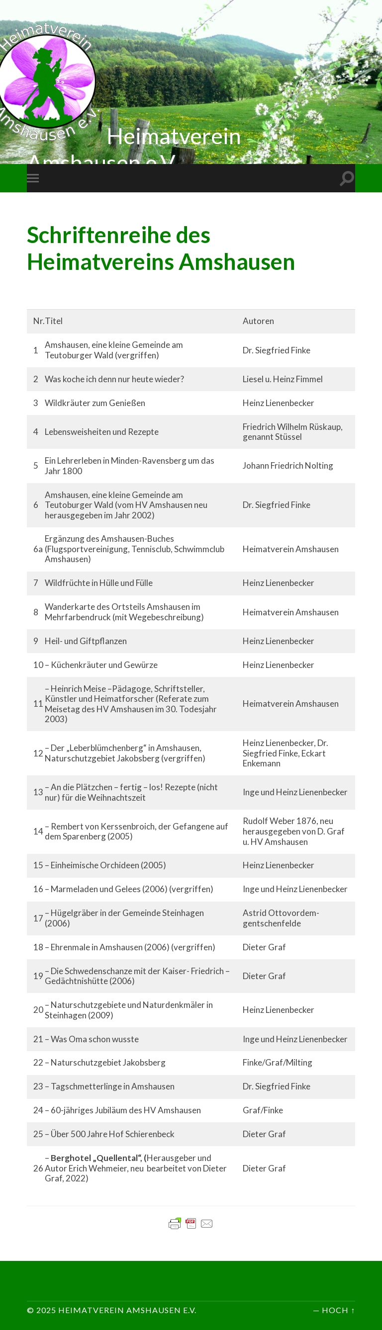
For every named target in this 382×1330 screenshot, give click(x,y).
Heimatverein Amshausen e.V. (127, 1310)
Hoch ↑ (338, 1310)
